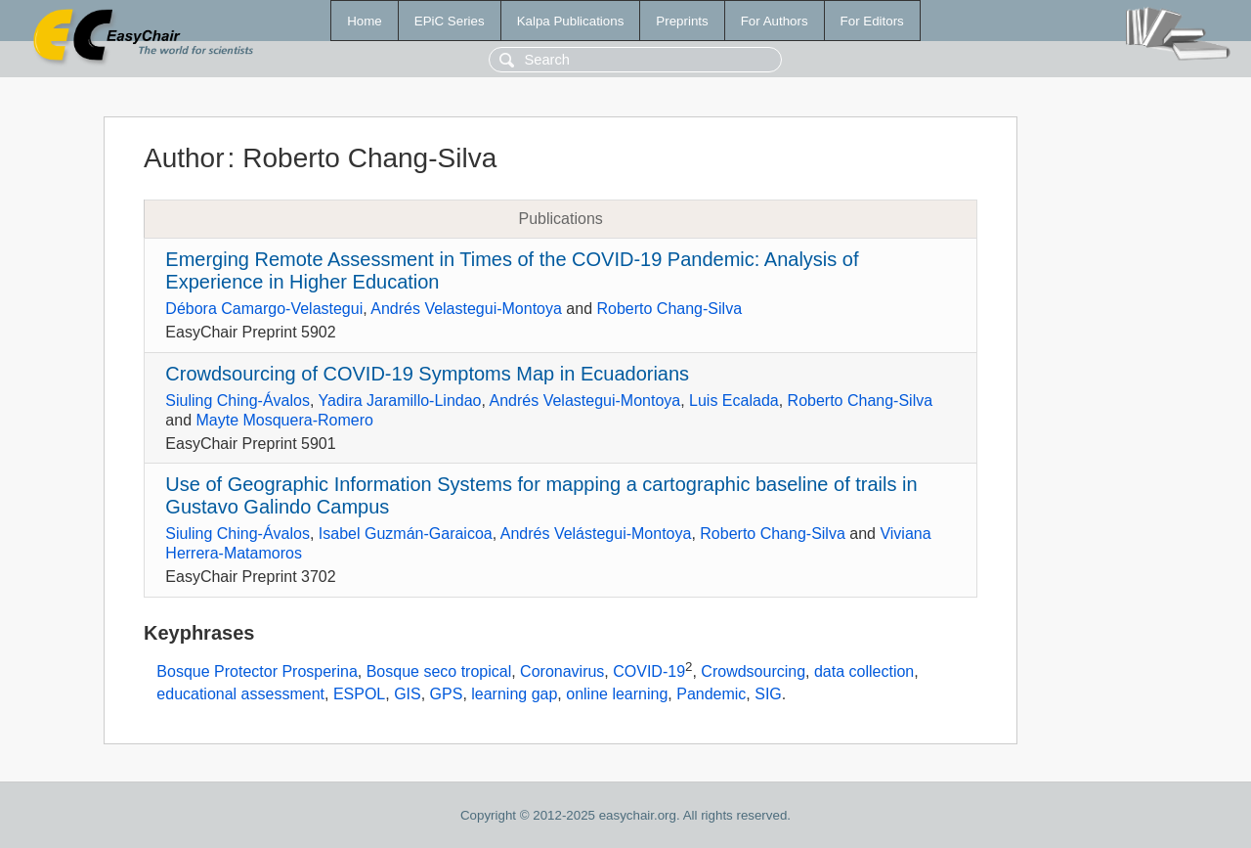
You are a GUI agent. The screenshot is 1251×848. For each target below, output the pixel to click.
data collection (864, 671)
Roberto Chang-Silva (670, 308)
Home (364, 21)
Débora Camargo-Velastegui (264, 308)
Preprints (682, 21)
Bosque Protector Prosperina (256, 671)
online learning (617, 694)
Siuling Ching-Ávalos (237, 400)
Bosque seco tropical (439, 671)
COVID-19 (649, 671)
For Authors (774, 21)
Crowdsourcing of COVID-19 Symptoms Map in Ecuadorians (427, 373)
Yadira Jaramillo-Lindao (400, 400)
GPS (446, 694)
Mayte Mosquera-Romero (283, 420)
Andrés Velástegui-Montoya (596, 533)
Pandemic (711, 694)
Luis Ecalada (734, 400)
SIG (768, 694)
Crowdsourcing (753, 671)
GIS (407, 694)
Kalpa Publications (571, 21)
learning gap (514, 694)
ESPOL (359, 694)
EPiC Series (449, 21)
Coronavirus (562, 671)
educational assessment (240, 694)
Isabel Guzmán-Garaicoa (406, 533)
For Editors (872, 21)
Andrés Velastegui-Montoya (466, 308)
